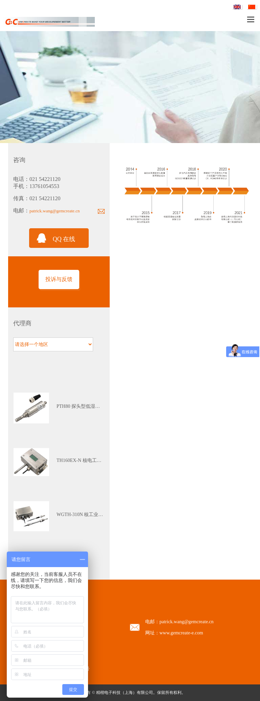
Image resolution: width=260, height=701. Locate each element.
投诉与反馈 (58, 279)
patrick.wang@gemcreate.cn (54, 210)
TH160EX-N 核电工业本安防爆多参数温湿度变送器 (80, 460)
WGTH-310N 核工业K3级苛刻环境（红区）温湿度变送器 (80, 514)
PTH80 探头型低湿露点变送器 (80, 406)
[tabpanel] (59, 408)
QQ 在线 (64, 239)
